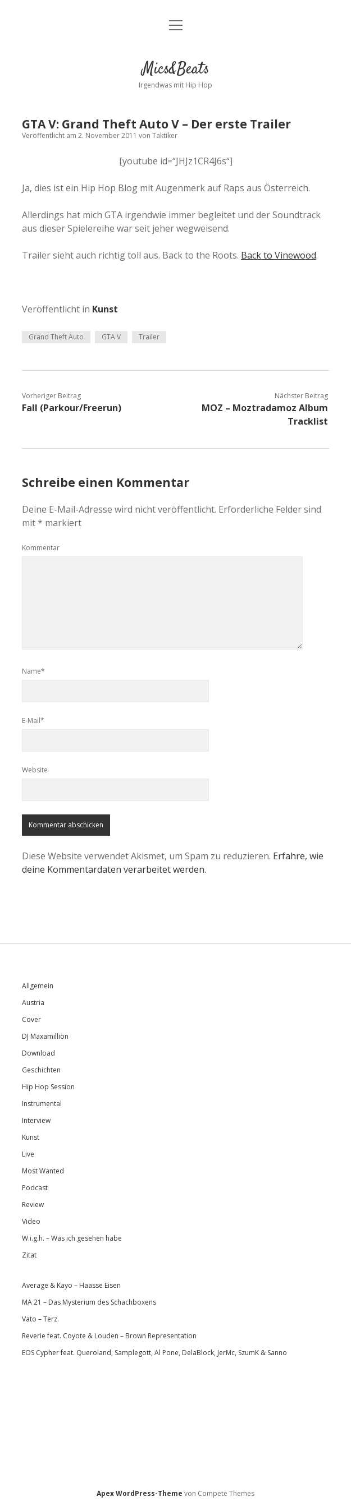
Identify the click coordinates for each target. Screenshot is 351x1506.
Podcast (35, 1187)
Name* (33, 671)
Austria (33, 1002)
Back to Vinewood (278, 255)
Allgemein (37, 986)
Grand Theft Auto (56, 337)
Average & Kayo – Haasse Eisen (71, 1285)
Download (38, 1053)
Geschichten (41, 1070)
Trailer (149, 337)
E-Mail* (33, 720)
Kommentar (41, 547)
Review (33, 1204)
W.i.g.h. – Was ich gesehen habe (72, 1238)
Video (31, 1221)
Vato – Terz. (40, 1319)
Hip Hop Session (48, 1086)
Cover (31, 1019)
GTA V (111, 337)
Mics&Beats (175, 69)
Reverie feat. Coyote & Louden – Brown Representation (109, 1336)
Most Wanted (43, 1171)
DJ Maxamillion (45, 1036)
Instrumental (42, 1103)
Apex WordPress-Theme (140, 1493)
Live (28, 1154)
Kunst (105, 309)
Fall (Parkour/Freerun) (71, 408)
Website (35, 770)
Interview (36, 1120)
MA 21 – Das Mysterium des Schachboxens (89, 1302)
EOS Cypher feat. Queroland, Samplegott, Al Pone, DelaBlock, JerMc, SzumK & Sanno (154, 1352)
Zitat (29, 1255)
